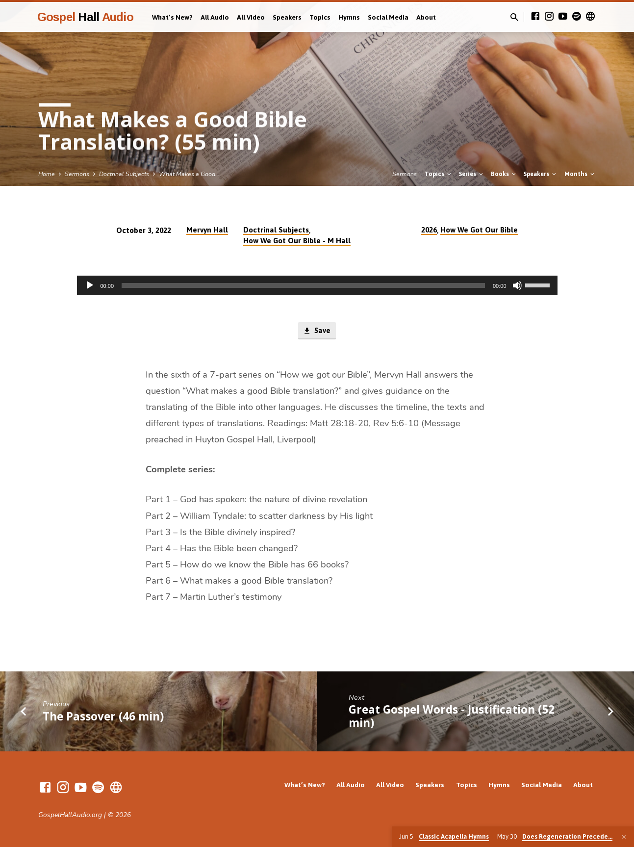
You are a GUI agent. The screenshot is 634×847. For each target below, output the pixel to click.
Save (317, 331)
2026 (429, 230)
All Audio (215, 17)
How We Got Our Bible (479, 230)
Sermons (77, 174)
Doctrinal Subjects (124, 174)
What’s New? (172, 17)
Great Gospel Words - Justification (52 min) (452, 716)
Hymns (349, 17)
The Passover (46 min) (103, 716)
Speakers (287, 17)
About (426, 17)
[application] (317, 285)
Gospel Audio (85, 17)
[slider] (303, 285)
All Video (251, 17)
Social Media (388, 17)
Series (471, 174)
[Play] (90, 285)
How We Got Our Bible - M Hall (297, 240)
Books (504, 174)
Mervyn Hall (207, 230)
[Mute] (517, 285)
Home (46, 174)
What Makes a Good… (189, 174)
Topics (319, 17)
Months (580, 174)
